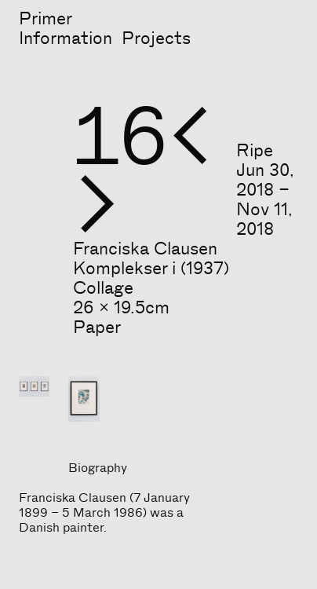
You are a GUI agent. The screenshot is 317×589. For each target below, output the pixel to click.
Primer (45, 19)
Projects (156, 38)
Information (65, 38)
